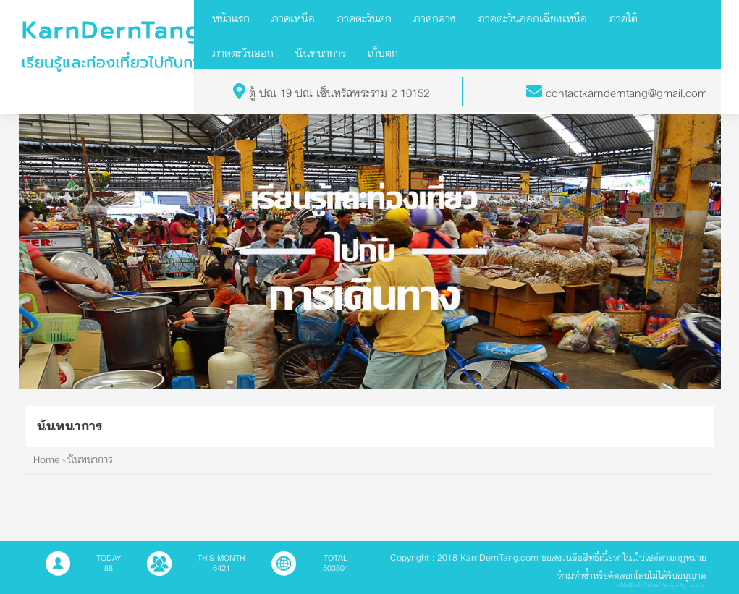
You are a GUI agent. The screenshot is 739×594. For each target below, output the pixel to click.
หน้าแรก (231, 18)
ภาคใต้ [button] (623, 18)
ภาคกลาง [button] (434, 18)
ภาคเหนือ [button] (293, 18)
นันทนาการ (320, 52)
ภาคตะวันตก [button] (364, 18)
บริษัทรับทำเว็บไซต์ (638, 585)
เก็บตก (383, 52)
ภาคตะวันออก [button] (243, 52)
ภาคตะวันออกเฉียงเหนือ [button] (532, 18)
